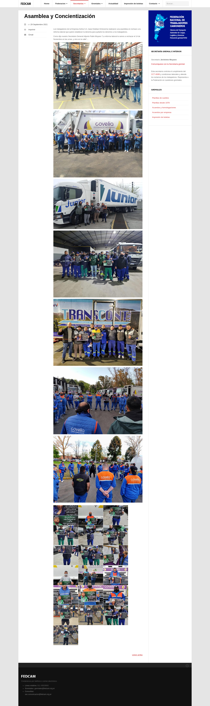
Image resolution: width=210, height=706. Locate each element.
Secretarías (79, 3)
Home (46, 3)
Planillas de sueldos (160, 98)
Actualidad (113, 3)
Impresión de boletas (133, 3)
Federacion (61, 3)
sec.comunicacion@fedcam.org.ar (38, 694)
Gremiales (97, 3)
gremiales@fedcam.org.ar (44, 688)
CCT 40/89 (155, 74)
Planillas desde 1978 (161, 103)
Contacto (154, 3)
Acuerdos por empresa (161, 112)
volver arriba (137, 655)
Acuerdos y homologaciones (164, 107)
